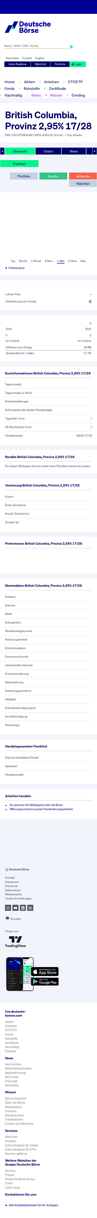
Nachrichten (13, 1064)
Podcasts (11, 1081)
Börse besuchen (15, 1098)
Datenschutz (13, 890)
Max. (83, 261)
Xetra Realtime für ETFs (20, 1149)
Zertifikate (57, 88)
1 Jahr (60, 261)
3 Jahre (72, 261)
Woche (23, 261)
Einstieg (78, 95)
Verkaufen (83, 176)
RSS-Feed (11, 1077)
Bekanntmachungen (18, 1068)
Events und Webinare (19, 1124)
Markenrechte (13, 894)
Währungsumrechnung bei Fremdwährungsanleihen (41, 809)
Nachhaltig (13, 95)
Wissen (56, 95)
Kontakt (27, 58)
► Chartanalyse (14, 268)
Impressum (12, 882)
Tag (13, 261)
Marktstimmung (15, 1073)
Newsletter (12, 58)
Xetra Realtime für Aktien (21, 1145)
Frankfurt (19, 163)
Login (76, 64)
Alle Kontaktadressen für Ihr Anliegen (31, 1205)
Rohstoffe (32, 88)
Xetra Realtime (17, 64)
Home (10, 81)
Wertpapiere (13, 1107)
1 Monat (36, 261)
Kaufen (53, 176)
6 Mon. (49, 261)
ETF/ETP (75, 81)
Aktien (29, 81)
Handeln (10, 1111)
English (39, 58)
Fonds (10, 88)
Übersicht (20, 151)
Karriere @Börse (16, 1154)
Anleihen (51, 81)
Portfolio (60, 64)
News (36, 95)
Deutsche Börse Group (20, 1179)
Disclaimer (11, 886)
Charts (48, 151)
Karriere (10, 1171)
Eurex (9, 1183)
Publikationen (14, 1119)
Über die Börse (15, 1103)
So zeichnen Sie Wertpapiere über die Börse (36, 805)
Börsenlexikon (14, 1115)
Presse (9, 1175)
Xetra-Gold (12, 1188)
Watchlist (40, 64)
